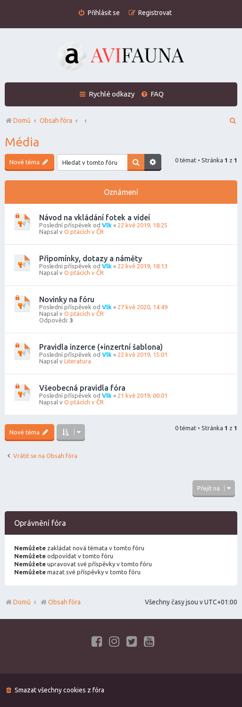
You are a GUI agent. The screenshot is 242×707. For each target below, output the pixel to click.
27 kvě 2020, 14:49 (142, 307)
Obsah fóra (60, 602)
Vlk (107, 225)
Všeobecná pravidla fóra (82, 388)
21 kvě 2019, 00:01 (142, 395)
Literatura (77, 361)
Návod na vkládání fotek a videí (94, 217)
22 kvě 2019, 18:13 (142, 266)
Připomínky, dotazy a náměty (90, 258)
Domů (22, 602)
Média (22, 142)
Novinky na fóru (66, 299)
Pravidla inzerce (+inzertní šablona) (101, 347)
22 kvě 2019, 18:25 (142, 225)
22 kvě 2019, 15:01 (142, 354)
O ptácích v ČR (84, 231)
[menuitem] (99, 13)
